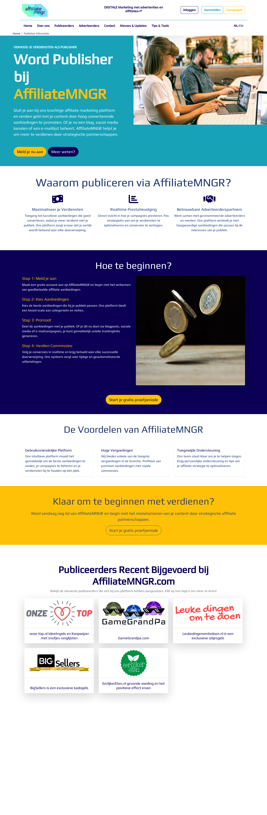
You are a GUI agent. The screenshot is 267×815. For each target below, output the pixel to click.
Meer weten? (63, 151)
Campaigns (234, 10)
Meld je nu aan (30, 151)
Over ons (43, 26)
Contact (109, 26)
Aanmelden (212, 10)
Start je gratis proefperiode (133, 399)
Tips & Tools (160, 26)
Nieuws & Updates (133, 26)
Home (28, 26)
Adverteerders (89, 26)
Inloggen (189, 10)
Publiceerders (64, 26)
